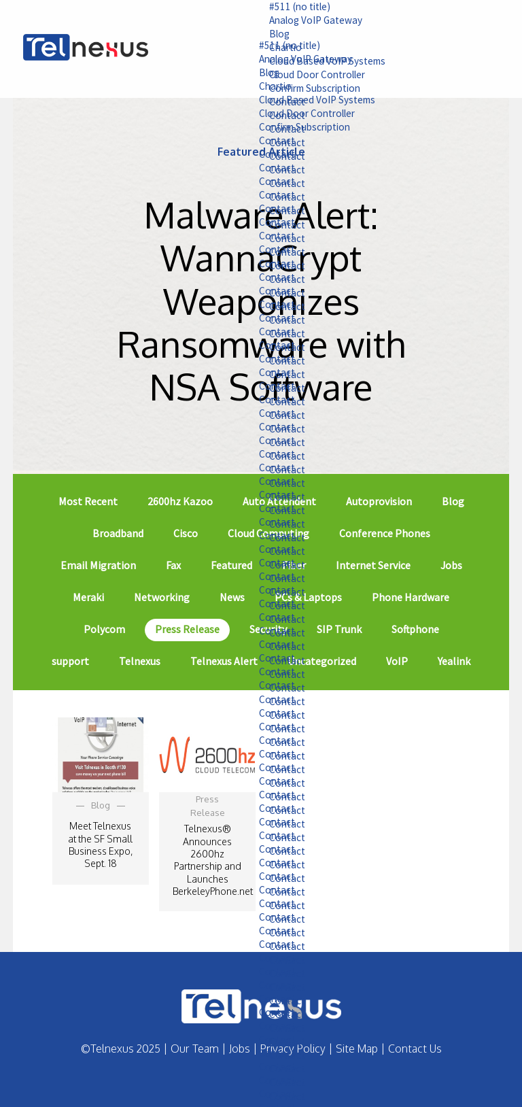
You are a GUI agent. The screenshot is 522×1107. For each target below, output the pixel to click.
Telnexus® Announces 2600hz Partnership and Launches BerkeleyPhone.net (213, 859)
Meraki (88, 597)
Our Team (195, 1048)
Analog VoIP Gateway (298, 21)
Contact (258, 145)
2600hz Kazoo (180, 501)
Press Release (187, 629)
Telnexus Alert (224, 661)
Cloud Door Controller (290, 117)
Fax (173, 565)
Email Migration (98, 565)
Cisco (185, 533)
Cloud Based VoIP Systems (299, 102)
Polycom (104, 629)
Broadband (117, 533)
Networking (162, 597)
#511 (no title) (282, 7)
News (232, 597)
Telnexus (139, 661)
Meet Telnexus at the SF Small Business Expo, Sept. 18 (100, 844)
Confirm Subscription (288, 130)
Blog (260, 35)
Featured (231, 565)
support (70, 661)
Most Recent (88, 501)
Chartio (256, 88)
